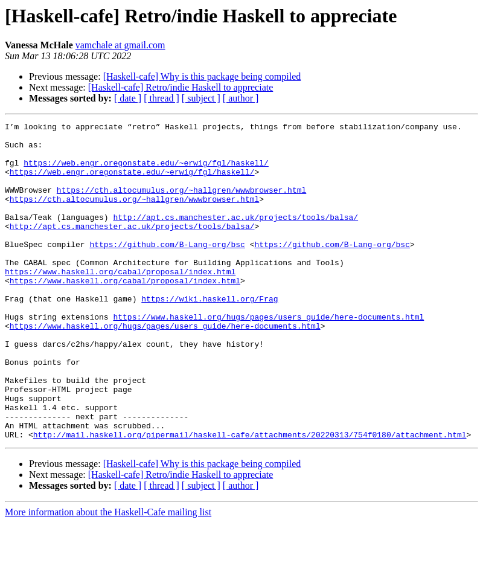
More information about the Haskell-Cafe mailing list (108, 575)
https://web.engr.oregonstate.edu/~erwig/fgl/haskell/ (146, 171)
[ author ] (241, 98)
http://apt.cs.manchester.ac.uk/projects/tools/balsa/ (235, 236)
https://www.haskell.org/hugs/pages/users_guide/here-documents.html (268, 356)
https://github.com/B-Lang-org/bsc (167, 269)
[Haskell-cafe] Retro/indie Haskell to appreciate (180, 87)
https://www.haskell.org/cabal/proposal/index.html (120, 302)
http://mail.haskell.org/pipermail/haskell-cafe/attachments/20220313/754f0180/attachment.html (250, 497)
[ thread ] (161, 98)
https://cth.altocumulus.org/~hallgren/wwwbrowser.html (181, 204)
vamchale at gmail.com (120, 45)
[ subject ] (201, 98)
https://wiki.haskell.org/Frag (209, 334)
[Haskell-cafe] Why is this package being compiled (202, 76)
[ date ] (127, 98)
